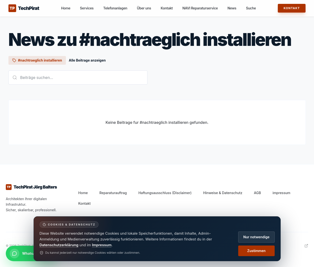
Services (86, 8)
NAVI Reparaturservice (200, 8)
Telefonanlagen (115, 8)
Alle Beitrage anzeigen (87, 60)
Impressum (102, 245)
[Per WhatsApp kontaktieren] (31, 253)
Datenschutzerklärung (59, 245)
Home (65, 8)
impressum (281, 193)
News (231, 8)
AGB (257, 193)
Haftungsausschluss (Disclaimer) (164, 193)
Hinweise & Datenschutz (222, 193)
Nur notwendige (256, 237)
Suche (251, 8)
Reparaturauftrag (113, 193)
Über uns (144, 8)
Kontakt (167, 8)
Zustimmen (256, 251)
